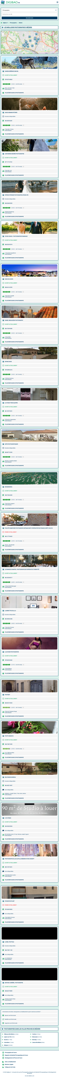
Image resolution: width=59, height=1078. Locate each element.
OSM (57, 53)
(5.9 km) (36, 1034)
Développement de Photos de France (13, 1058)
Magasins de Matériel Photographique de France (16, 1055)
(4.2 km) (11, 1034)
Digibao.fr (5, 22)
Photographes (13, 22)
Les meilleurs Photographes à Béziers (18, 27)
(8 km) (38, 1042)
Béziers (20, 22)
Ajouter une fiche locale (10, 1015)
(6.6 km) (37, 1037)
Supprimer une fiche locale (11, 1023)
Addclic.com (31, 1075)
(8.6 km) (8, 1045)
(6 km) (9, 1037)
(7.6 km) (36, 1039)
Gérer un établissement (10, 1061)
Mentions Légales (9, 1064)
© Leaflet (52, 53)
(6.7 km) (8, 1039)
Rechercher (29, 18)
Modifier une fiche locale (10, 1019)
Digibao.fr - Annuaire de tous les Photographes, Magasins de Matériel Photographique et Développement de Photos (31, 1073)
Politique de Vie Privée (10, 1067)
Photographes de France (11, 1052)
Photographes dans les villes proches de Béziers (22, 1029)
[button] (27, 44)
